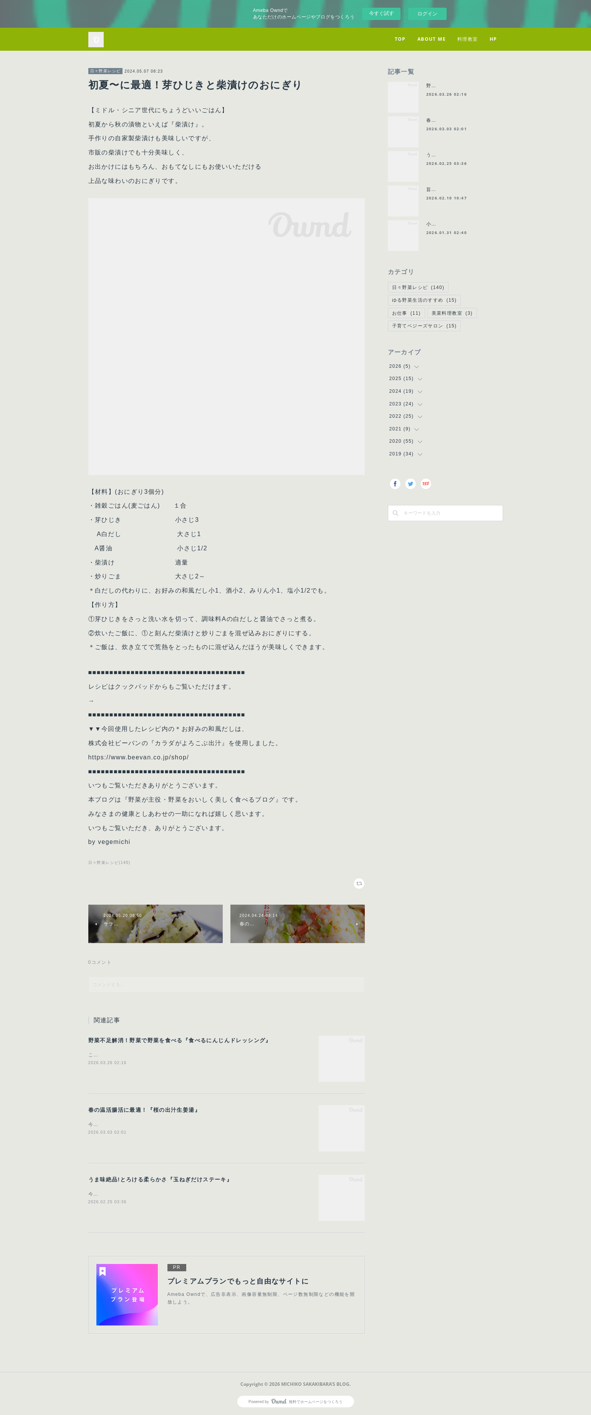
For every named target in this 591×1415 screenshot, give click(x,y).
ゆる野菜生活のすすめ (424, 300)
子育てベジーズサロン (424, 326)
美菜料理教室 (452, 313)
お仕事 (406, 313)
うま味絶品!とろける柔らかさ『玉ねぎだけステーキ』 (160, 1179)
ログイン (427, 14)
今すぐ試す (381, 13)
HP (493, 39)
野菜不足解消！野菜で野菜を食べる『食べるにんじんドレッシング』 (179, 1040)
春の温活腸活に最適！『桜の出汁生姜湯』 (144, 1110)
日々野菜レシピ (105, 71)
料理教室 (467, 39)
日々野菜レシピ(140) (109, 862)
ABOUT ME (431, 39)
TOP (400, 39)
